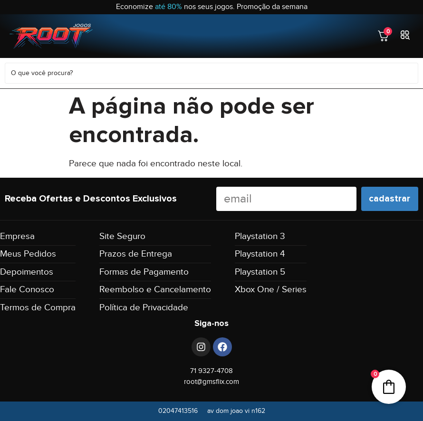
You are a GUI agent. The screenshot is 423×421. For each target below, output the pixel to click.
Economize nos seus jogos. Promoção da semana (212, 6)
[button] (405, 36)
